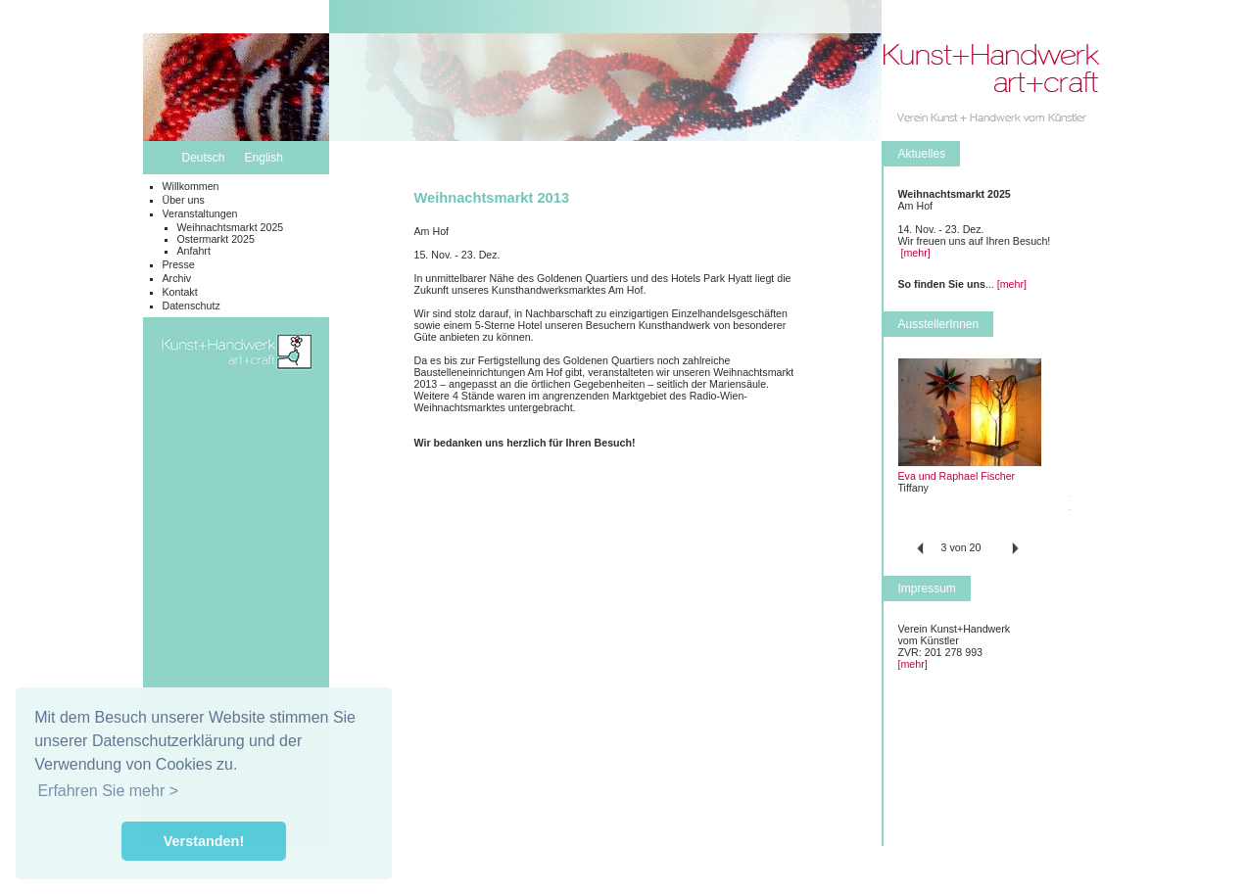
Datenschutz (191, 305)
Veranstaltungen (200, 213)
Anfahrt (194, 251)
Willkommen (191, 186)
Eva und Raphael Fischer (957, 476)
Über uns (184, 200)
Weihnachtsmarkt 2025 (230, 227)
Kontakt (180, 292)
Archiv (177, 278)
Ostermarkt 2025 (216, 239)
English (264, 158)
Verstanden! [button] (204, 841)
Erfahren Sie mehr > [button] (107, 790)
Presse (179, 264)
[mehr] (915, 253)
